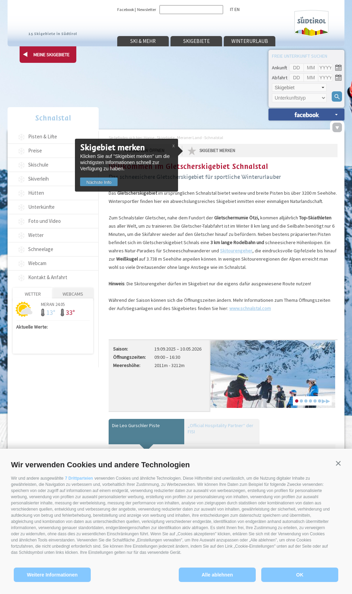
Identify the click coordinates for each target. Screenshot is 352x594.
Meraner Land (189, 137)
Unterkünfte (41, 207)
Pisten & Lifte (42, 136)
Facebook (125, 9)
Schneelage (40, 249)
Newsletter (146, 9)
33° (70, 312)
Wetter (36, 235)
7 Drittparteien (79, 478)
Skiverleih (38, 178)
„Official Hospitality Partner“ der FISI (220, 428)
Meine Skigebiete (51, 55)
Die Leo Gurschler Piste (136, 425)
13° (50, 312)
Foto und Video (44, 221)
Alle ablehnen (217, 575)
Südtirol (311, 23)
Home (149, 137)
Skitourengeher (236, 251)
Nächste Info (98, 182)
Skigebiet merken (217, 150)
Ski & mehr (143, 41)
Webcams (73, 294)
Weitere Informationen (52, 575)
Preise (35, 150)
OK (300, 575)
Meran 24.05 (53, 304)
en (237, 9)
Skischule (38, 164)
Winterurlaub (249, 41)
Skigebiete (196, 41)
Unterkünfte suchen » (306, 114)
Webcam (37, 263)
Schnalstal (53, 118)
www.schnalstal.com (250, 308)
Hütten (36, 193)
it (231, 9)
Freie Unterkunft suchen (299, 56)
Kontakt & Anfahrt (47, 277)
